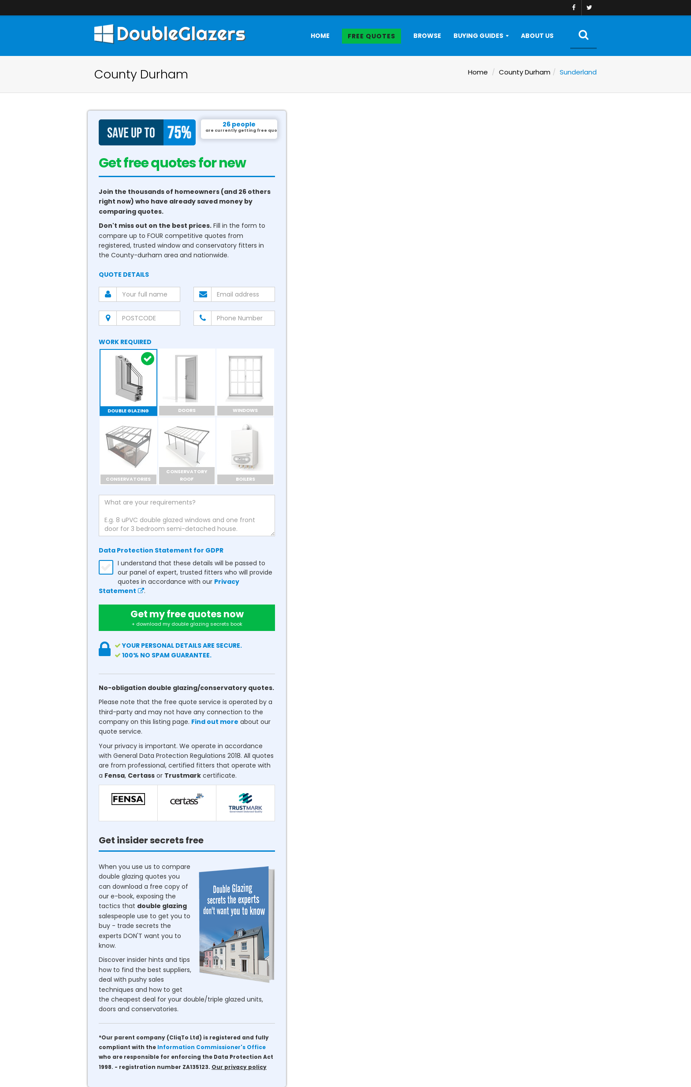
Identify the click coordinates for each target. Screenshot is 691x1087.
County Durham (524, 72)
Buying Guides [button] (478, 35)
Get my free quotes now (186, 618)
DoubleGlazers (169, 33)
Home (320, 35)
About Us (537, 35)
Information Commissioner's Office (211, 1047)
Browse (427, 35)
